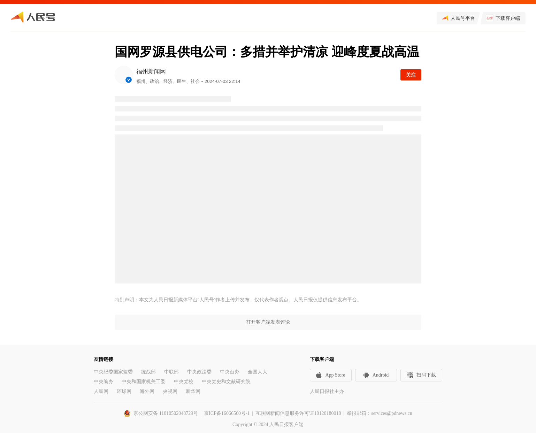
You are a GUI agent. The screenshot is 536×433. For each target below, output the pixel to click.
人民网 (101, 391)
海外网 (147, 391)
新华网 (193, 391)
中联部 (171, 371)
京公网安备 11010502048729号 (165, 413)
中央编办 (103, 381)
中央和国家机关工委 (144, 381)
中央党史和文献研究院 (226, 381)
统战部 (148, 371)
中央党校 (183, 381)
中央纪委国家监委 (113, 371)
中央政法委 (199, 371)
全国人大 (257, 371)
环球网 (124, 391)
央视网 (170, 391)
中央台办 (229, 371)
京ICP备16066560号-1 (227, 413)
